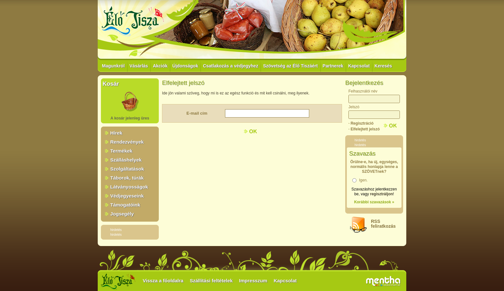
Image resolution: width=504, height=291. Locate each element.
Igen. (363, 180)
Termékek (121, 151)
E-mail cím (196, 113)
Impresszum (253, 280)
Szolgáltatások (127, 169)
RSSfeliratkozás (383, 224)
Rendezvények (127, 142)
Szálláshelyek (126, 160)
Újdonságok (185, 65)
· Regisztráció (361, 123)
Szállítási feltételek (211, 280)
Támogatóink (125, 204)
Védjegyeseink (127, 195)
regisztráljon (381, 194)
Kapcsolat (359, 65)
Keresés (383, 65)
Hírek (116, 133)
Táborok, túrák (127, 178)
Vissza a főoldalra (163, 280)
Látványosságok (129, 187)
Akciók (160, 65)
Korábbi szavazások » (374, 202)
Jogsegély (122, 213)
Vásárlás (139, 65)
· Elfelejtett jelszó (364, 129)
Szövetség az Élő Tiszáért (290, 65)
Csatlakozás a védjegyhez (230, 65)
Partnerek (333, 65)
